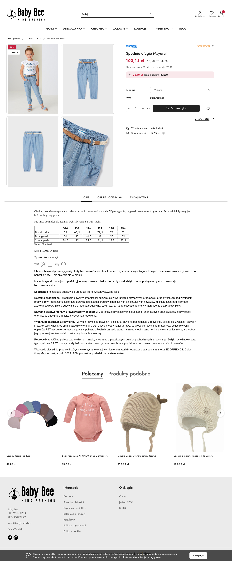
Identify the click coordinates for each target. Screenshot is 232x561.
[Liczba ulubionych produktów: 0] (212, 14)
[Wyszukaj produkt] (117, 14)
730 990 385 (15, 529)
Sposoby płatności (73, 502)
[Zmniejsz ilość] (128, 108)
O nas (122, 496)
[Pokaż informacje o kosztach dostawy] (163, 133)
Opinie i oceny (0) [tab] (109, 197)
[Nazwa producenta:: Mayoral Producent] (131, 46)
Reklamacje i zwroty (74, 514)
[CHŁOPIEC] (99, 29)
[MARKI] (51, 29)
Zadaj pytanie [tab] (139, 197)
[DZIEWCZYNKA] (74, 29)
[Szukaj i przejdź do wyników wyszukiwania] (152, 14)
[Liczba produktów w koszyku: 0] (221, 14)
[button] (32, 79)
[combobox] (182, 90)
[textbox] (178, 90)
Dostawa (68, 496)
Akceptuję (198, 555)
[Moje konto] (200, 14)
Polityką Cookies (85, 554)
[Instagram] (16, 537)
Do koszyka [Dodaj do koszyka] (176, 108)
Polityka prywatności (74, 525)
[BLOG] (183, 29)
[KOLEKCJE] (142, 29)
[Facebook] (10, 537)
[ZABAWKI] (121, 29)
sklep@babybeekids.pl (20, 523)
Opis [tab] (86, 197)
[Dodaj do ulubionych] (208, 108)
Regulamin (69, 519)
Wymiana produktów (74, 508)
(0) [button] (213, 46)
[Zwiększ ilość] (142, 108)
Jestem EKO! (126, 502)
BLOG (122, 508)
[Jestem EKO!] (164, 29)
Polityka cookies (72, 531)
